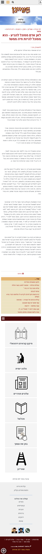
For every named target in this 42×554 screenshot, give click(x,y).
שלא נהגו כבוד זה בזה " (31, 288)
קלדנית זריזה (21, 486)
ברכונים (21, 513)
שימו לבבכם (35, 291)
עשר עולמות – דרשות (32, 306)
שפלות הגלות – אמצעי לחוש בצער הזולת (25, 285)
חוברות (21, 509)
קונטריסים (21, 505)
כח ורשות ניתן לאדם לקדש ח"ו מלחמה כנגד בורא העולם (22, 295)
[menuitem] (21, 335)
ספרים (21, 502)
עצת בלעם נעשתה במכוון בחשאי (28, 312)
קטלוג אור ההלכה (21, 498)
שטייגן (30, 29)
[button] (13, 2)
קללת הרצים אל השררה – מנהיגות (28, 300)
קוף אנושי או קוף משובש (30, 303)
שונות (21, 521)
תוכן (24, 29)
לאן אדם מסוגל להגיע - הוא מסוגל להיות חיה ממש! (22, 37)
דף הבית (37, 29)
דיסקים (21, 517)
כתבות (18, 29)
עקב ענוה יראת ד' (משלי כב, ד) (29, 309)
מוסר (39, 31)
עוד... (37, 278)
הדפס (20, 273)
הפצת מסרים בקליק (21, 490)
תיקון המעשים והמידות (31, 282)
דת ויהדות (10, 29)
